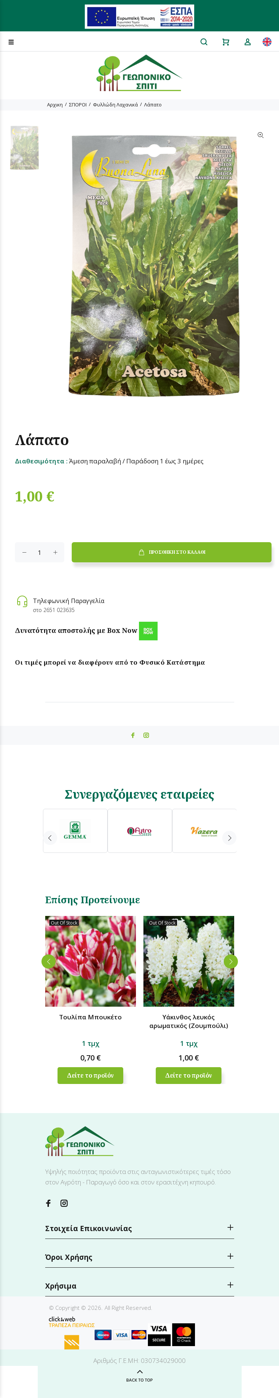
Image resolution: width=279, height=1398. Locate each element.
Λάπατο (153, 104)
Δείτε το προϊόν (90, 1075)
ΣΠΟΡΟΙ (78, 104)
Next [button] (229, 838)
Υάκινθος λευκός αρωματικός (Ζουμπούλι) (188, 1021)
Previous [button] (50, 838)
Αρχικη (55, 104)
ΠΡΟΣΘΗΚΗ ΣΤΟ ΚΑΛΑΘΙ (171, 552)
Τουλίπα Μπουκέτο (90, 1017)
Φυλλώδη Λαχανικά (115, 104)
